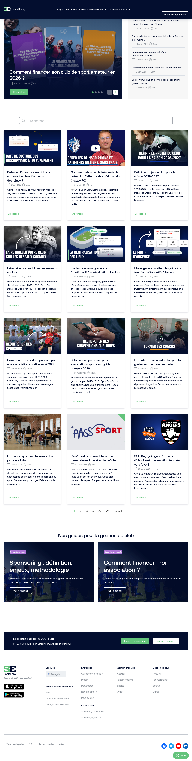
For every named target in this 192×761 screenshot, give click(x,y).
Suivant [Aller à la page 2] (118, 510)
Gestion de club (118, 9)
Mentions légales (15, 744)
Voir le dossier (20, 590)
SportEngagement (91, 717)
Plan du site (87, 697)
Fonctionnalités (125, 679)
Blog (48, 692)
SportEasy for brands (92, 711)
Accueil (121, 673)
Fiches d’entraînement (91, 9)
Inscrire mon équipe (135, 640)
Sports (120, 685)
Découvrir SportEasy (175, 14)
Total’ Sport (71, 9)
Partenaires (87, 685)
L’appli (59, 9)
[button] (109, 92)
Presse (85, 679)
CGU (31, 744)
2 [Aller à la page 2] (80, 510)
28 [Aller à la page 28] (108, 510)
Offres (120, 691)
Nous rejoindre (89, 691)
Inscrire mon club (166, 640)
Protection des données (51, 744)
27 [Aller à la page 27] (100, 510)
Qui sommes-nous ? (92, 673)
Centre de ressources (57, 698)
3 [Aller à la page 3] (87, 510)
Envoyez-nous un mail (57, 704)
